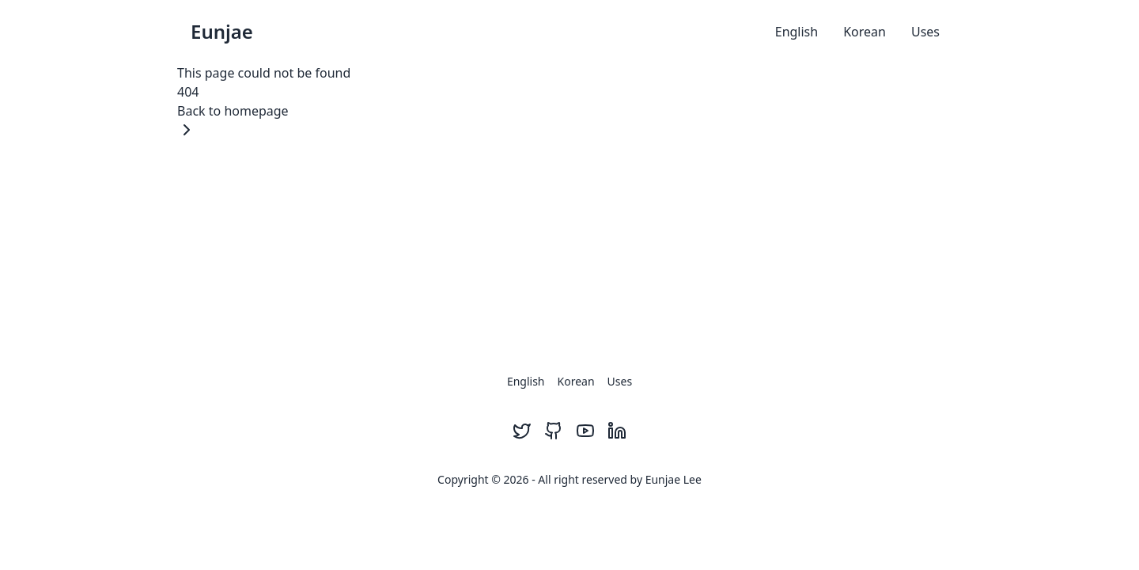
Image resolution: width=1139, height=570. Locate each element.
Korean (864, 31)
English (796, 31)
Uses (925, 31)
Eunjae (222, 31)
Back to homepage (233, 120)
